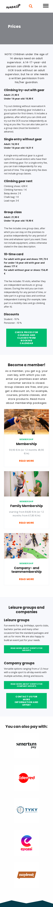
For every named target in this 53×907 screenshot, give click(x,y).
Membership (26, 439)
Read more (26, 461)
